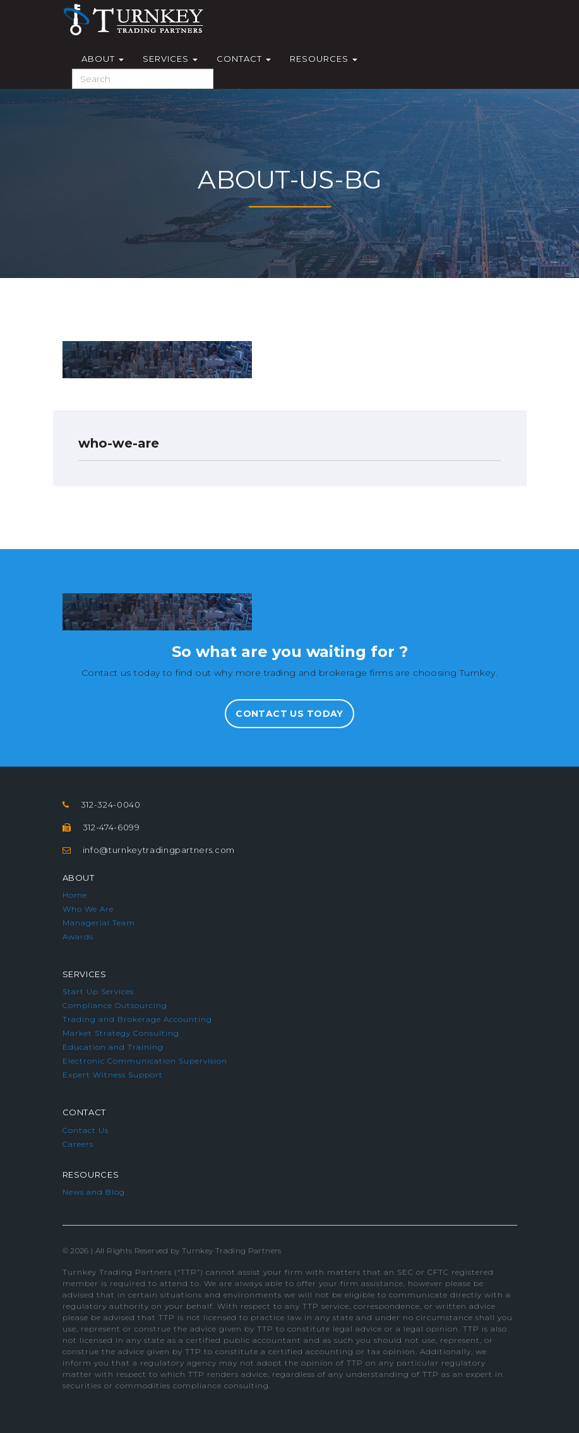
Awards (78, 936)
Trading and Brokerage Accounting (137, 1019)
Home (75, 895)
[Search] (142, 79)
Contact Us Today (289, 713)
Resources (323, 59)
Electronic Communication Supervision (145, 1060)
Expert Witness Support (113, 1074)
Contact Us (86, 1130)
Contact (244, 59)
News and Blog (94, 1192)
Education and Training (113, 1047)
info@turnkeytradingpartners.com (159, 850)
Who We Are (88, 909)
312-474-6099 (111, 827)
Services (170, 59)
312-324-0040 (111, 804)
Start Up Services (98, 991)
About (102, 59)
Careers (78, 1144)
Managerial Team (99, 922)
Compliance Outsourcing (115, 1005)
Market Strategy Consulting (121, 1033)
